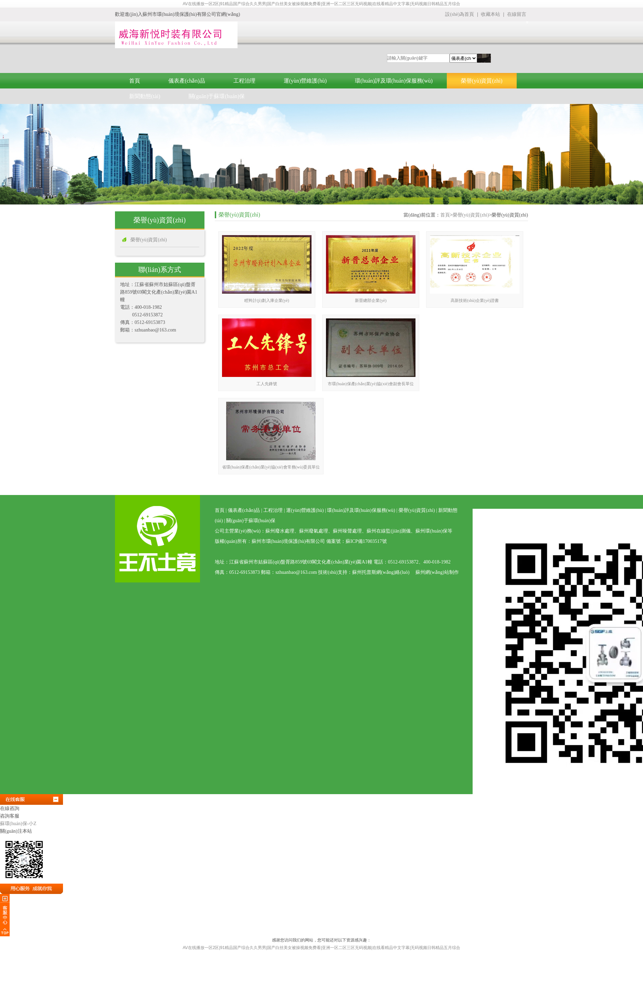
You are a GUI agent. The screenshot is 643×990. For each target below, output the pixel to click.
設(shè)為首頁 (459, 14)
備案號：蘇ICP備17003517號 (356, 541)
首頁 (134, 81)
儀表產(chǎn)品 (186, 81)
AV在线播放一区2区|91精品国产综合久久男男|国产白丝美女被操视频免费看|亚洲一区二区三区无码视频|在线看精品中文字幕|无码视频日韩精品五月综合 (322, 3)
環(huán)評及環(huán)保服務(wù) (394, 81)
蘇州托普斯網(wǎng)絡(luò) (381, 572)
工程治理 (244, 81)
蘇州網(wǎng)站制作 (436, 572)
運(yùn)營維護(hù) (305, 81)
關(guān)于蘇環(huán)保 (217, 96)
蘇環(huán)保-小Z (18, 823)
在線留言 (516, 14)
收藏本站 (491, 14)
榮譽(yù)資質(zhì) (482, 81)
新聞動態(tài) (144, 96)
